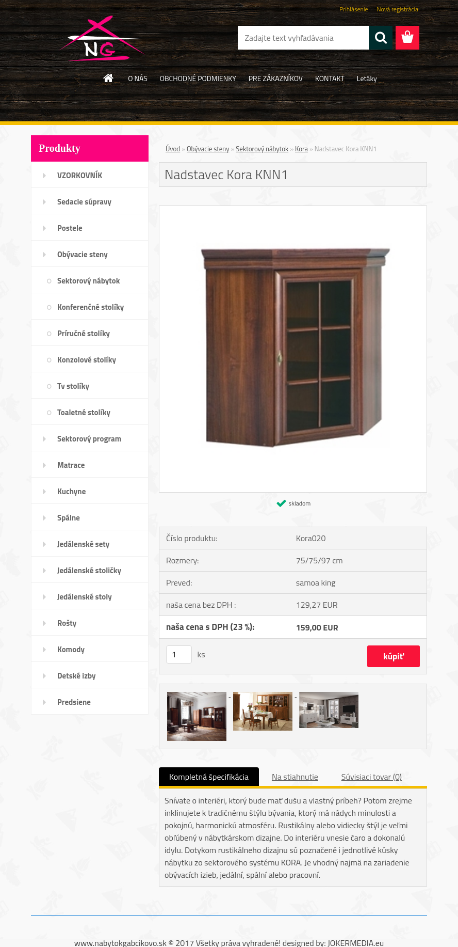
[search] (380, 38)
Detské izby (76, 676)
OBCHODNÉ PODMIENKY (198, 78)
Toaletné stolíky (83, 412)
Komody (71, 649)
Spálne (68, 518)
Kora (301, 149)
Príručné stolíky (83, 333)
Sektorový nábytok (88, 281)
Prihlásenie (353, 9)
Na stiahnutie (295, 776)
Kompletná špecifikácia (209, 776)
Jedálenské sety (83, 544)
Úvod (173, 149)
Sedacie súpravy (84, 202)
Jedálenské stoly (84, 597)
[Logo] (102, 38)
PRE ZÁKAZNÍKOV (276, 78)
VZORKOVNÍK (79, 175)
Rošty (66, 623)
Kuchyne (71, 491)
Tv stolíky (73, 386)
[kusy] (179, 654)
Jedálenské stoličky (89, 570)
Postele (70, 228)
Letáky (367, 78)
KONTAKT (330, 78)
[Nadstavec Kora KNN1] (293, 210)
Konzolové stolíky (86, 360)
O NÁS (138, 78)
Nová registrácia (397, 9)
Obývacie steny (82, 254)
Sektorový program (89, 439)
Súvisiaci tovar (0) (371, 776)
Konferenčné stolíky (90, 307)
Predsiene (74, 702)
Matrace (71, 465)
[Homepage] (109, 78)
